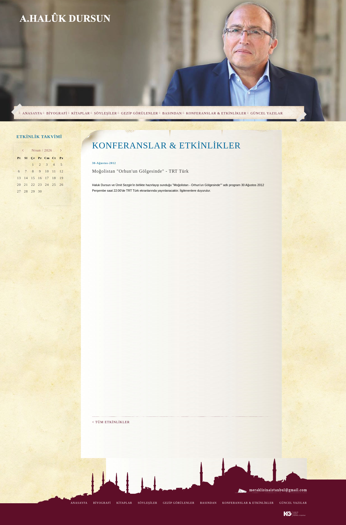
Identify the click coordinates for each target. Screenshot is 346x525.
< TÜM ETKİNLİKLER (111, 422)
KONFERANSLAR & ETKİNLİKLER (216, 113)
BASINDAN (172, 113)
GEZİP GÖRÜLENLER (139, 113)
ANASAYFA (32, 113)
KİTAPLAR (80, 113)
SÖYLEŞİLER (105, 113)
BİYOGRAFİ (56, 113)
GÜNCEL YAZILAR (267, 113)
